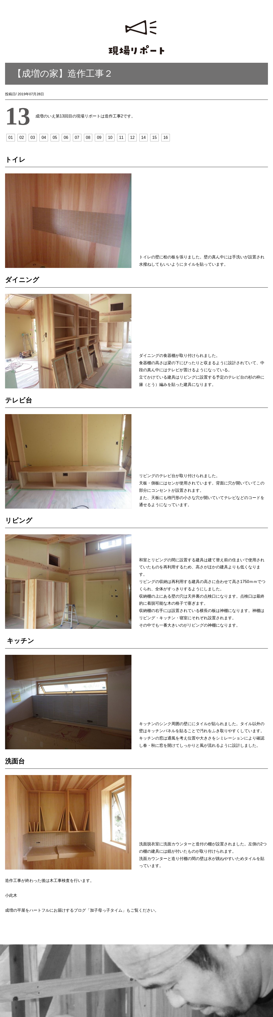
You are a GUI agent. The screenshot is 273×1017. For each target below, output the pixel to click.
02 (21, 137)
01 (10, 137)
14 (143, 137)
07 (77, 137)
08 (88, 137)
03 (33, 137)
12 (132, 137)
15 (154, 137)
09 (99, 137)
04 (43, 137)
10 (110, 137)
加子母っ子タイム (106, 910)
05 (55, 137)
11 (121, 137)
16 (165, 137)
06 (66, 137)
